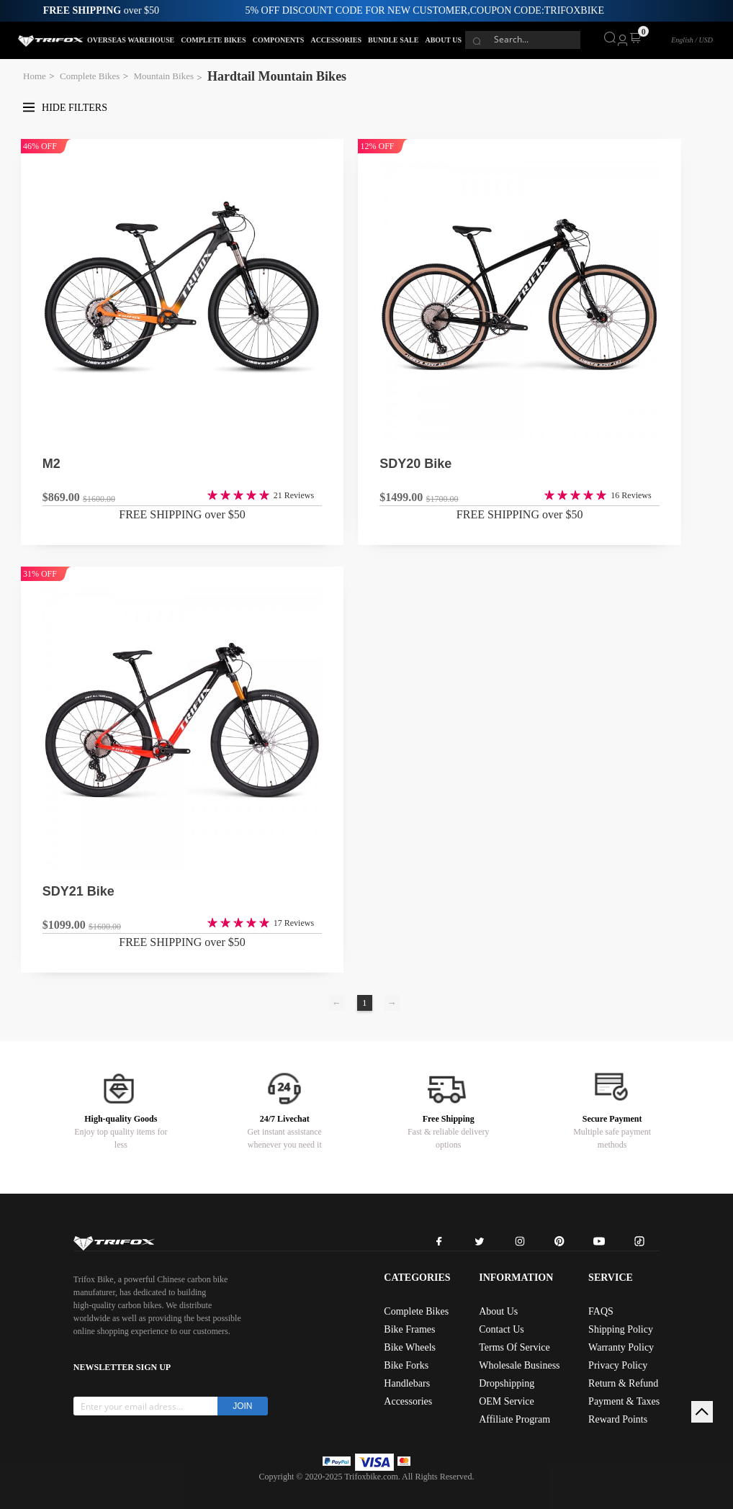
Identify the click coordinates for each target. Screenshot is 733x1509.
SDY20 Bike (415, 463)
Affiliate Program (514, 1419)
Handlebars (407, 1383)
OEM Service (506, 1401)
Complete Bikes (90, 76)
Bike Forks (406, 1365)
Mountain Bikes (164, 76)
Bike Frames (409, 1329)
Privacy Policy (617, 1365)
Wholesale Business (519, 1365)
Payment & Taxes (624, 1401)
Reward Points (617, 1419)
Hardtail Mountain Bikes (276, 76)
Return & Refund (623, 1383)
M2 (51, 463)
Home (34, 76)
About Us (498, 1311)
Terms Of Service (514, 1347)
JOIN (242, 1406)
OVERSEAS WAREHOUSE (130, 40)
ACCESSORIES (335, 40)
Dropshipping (506, 1383)
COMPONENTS (279, 40)
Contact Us (501, 1329)
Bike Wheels (410, 1347)
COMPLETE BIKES (213, 40)
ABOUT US (443, 40)
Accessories (408, 1401)
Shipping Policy (620, 1329)
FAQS (600, 1311)
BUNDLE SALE (393, 40)
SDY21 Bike (78, 891)
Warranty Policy (621, 1347)
